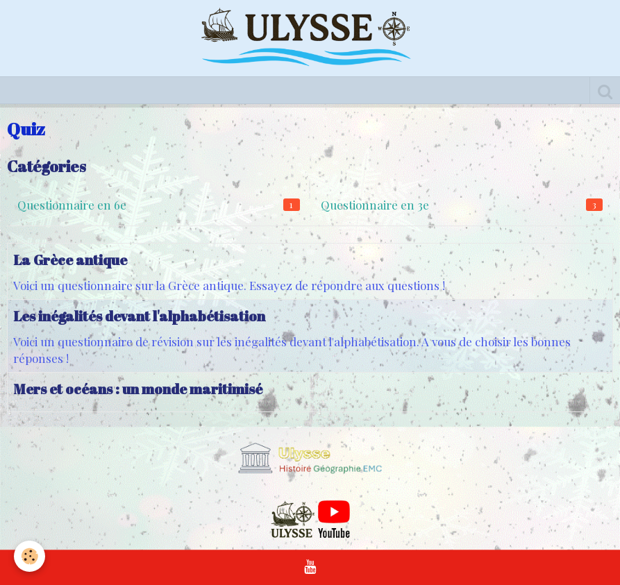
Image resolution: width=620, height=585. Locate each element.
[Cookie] (29, 556)
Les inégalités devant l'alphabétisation (139, 316)
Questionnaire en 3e (462, 204)
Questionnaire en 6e (158, 204)
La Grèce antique (70, 260)
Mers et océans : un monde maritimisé (137, 389)
